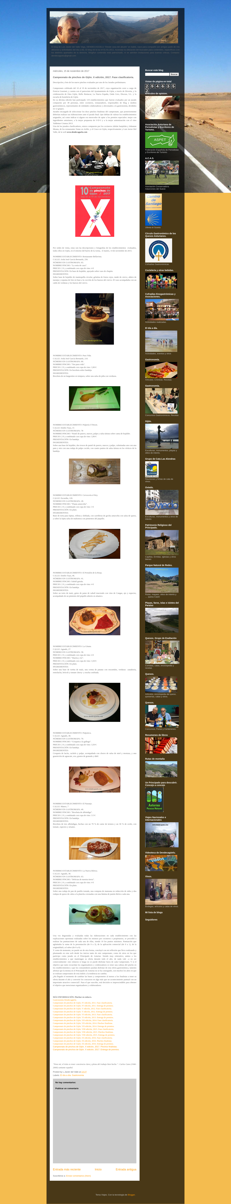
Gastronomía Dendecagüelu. (65, 1000)
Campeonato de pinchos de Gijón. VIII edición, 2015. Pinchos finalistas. (83, 1032)
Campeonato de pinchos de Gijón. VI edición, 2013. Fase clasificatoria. (82, 1014)
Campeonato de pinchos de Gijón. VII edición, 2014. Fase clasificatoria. (83, 1020)
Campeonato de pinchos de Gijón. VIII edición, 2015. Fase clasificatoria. (83, 1029)
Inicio (98, 1169)
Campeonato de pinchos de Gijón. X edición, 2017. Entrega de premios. (86, 1049)
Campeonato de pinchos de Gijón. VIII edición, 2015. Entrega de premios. (84, 1035)
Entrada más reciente (67, 1169)
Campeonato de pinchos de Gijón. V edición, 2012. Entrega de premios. (83, 1011)
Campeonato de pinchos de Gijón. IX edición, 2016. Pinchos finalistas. (82, 1041)
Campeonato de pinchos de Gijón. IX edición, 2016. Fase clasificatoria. (82, 1038)
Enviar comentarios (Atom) (78, 1176)
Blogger (131, 1195)
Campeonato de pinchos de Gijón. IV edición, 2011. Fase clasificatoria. (82, 1003)
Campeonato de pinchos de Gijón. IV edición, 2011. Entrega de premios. (83, 1005)
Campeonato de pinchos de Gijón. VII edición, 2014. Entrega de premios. (83, 1026)
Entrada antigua (126, 1169)
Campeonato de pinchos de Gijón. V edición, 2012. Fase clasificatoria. (82, 1008)
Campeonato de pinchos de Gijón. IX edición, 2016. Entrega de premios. (83, 1044)
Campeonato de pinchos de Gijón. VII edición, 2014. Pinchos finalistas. (83, 1023)
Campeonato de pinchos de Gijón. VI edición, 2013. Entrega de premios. (83, 1017)
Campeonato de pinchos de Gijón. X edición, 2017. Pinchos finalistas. (85, 1046)
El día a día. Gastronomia (72, 1075)
